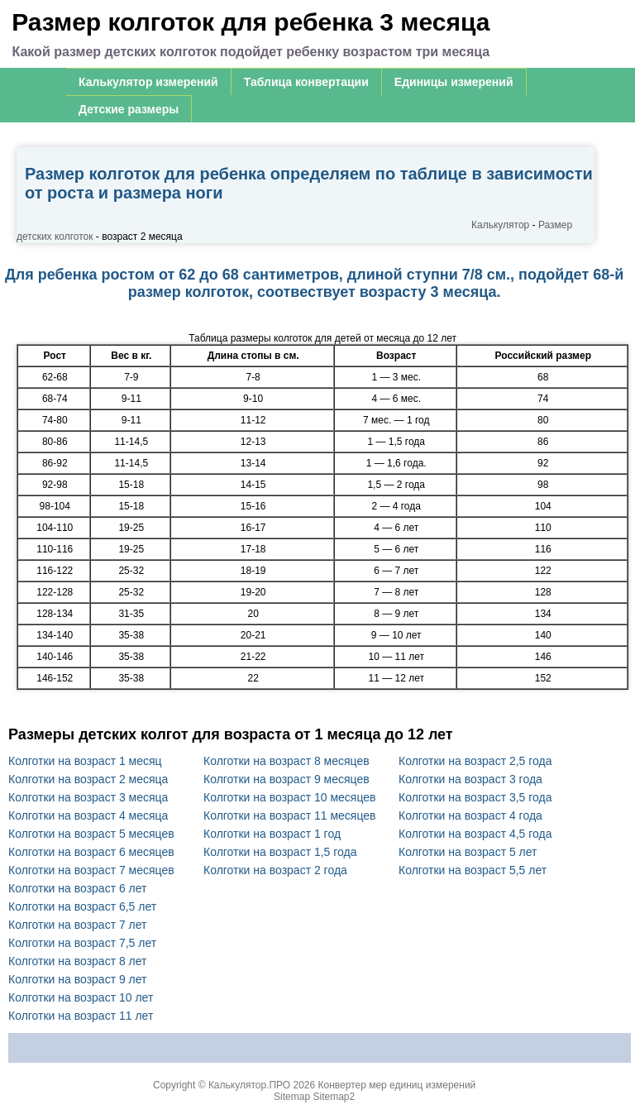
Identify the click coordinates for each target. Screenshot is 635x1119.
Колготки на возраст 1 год (272, 833)
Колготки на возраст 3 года (470, 779)
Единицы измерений (453, 81)
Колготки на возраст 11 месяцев (289, 815)
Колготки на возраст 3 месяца (88, 797)
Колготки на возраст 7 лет (77, 924)
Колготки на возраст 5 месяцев (91, 833)
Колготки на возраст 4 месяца (88, 815)
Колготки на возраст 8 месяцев (286, 761)
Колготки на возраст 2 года (275, 870)
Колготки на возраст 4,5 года (475, 833)
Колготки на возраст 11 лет (80, 1015)
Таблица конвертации (306, 81)
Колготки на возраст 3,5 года (475, 797)
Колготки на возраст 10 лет (80, 997)
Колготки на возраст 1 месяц (85, 761)
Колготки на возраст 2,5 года (475, 761)
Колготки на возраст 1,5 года (280, 851)
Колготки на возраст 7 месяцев (91, 870)
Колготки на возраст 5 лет (468, 851)
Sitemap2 (334, 1096)
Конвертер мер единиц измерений (397, 1085)
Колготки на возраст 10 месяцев (289, 797)
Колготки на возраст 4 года (470, 815)
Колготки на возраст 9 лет (77, 979)
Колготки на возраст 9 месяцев (286, 779)
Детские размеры (129, 109)
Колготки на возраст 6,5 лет (82, 906)
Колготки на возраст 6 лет (77, 888)
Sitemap (292, 1096)
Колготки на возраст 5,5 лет (473, 870)
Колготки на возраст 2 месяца (88, 779)
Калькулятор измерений (148, 81)
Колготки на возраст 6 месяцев (91, 851)
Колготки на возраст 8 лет (77, 961)
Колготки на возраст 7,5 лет (82, 942)
